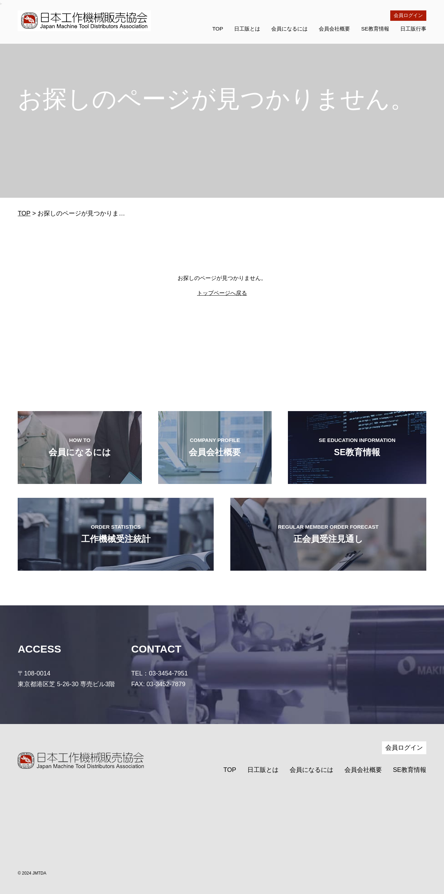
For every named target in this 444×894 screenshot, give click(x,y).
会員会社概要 (334, 29)
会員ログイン (408, 15)
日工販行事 (413, 29)
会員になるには (289, 29)
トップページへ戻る (222, 293)
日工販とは (247, 29)
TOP (217, 29)
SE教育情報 (375, 29)
